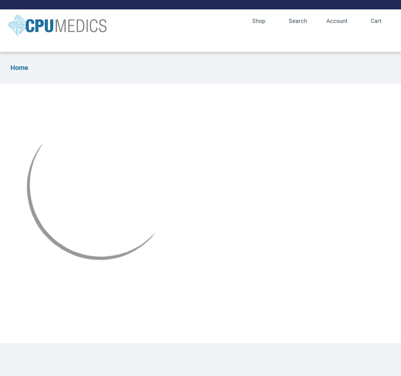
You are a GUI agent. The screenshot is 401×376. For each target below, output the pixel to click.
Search (298, 21)
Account (337, 21)
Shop (258, 21)
